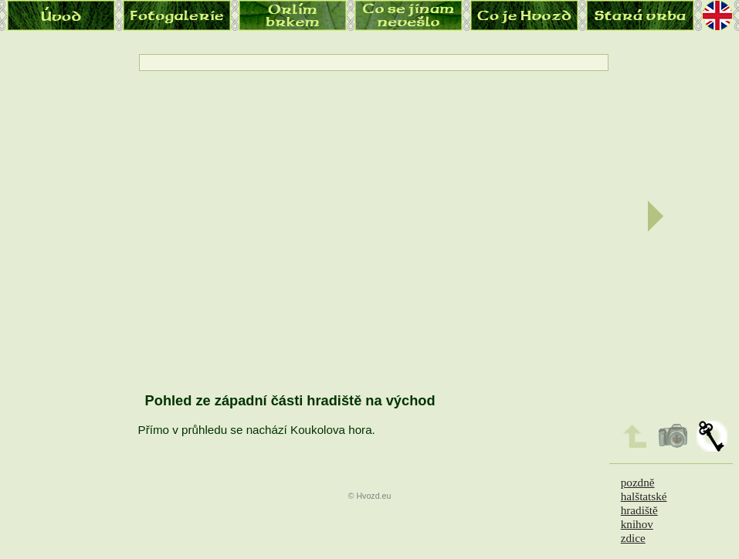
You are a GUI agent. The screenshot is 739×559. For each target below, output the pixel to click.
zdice (633, 537)
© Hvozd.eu (370, 495)
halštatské (644, 496)
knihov (637, 523)
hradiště (639, 510)
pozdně (638, 482)
